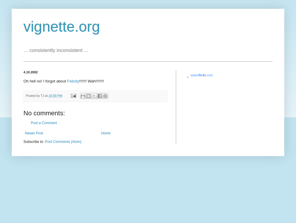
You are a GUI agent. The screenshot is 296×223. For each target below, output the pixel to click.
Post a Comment (44, 123)
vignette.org (61, 26)
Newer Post (34, 133)
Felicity (73, 81)
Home (105, 133)
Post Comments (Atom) (63, 142)
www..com (201, 75)
